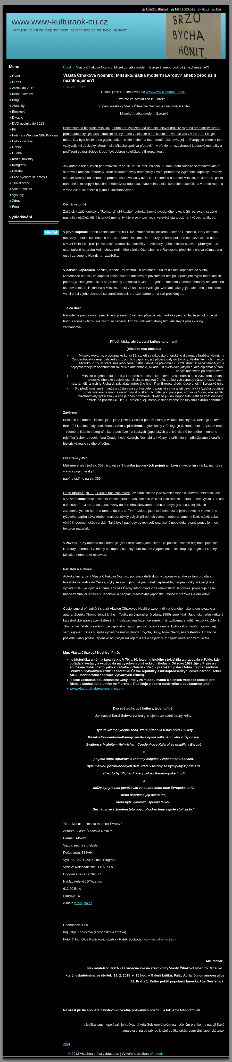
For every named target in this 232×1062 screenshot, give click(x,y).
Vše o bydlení (22, 189)
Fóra (15, 207)
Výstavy (18, 195)
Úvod (67, 67)
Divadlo (17, 117)
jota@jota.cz (83, 903)
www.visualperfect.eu (159, 939)
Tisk (218, 9)
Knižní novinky (23, 159)
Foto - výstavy (22, 141)
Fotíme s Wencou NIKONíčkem (35, 135)
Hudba (17, 153)
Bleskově (19, 112)
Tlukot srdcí (20, 183)
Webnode (157, 1054)
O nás (16, 82)
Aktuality (18, 106)
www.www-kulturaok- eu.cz (165, 92)
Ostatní (17, 171)
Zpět (66, 1044)
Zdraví (16, 201)
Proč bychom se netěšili (29, 177)
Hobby (17, 147)
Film (15, 129)
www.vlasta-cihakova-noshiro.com (96, 688)
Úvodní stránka (157, 9)
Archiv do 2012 (23, 88)
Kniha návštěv (22, 94)
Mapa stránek (185, 9)
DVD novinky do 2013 (28, 123)
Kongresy (19, 165)
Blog (15, 100)
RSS (205, 9)
